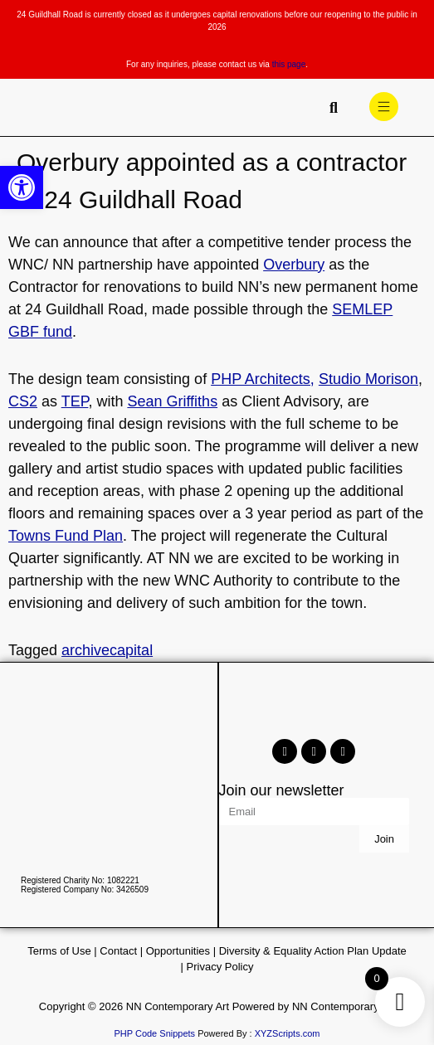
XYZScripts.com (287, 1033)
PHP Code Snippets (154, 1033)
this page (289, 64)
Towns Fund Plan (65, 535)
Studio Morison (368, 379)
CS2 (22, 401)
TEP (75, 401)
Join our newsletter (281, 790)
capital (131, 650)
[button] (21, 187)
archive (85, 650)
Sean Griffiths (172, 401)
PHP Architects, (263, 379)
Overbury (293, 264)
